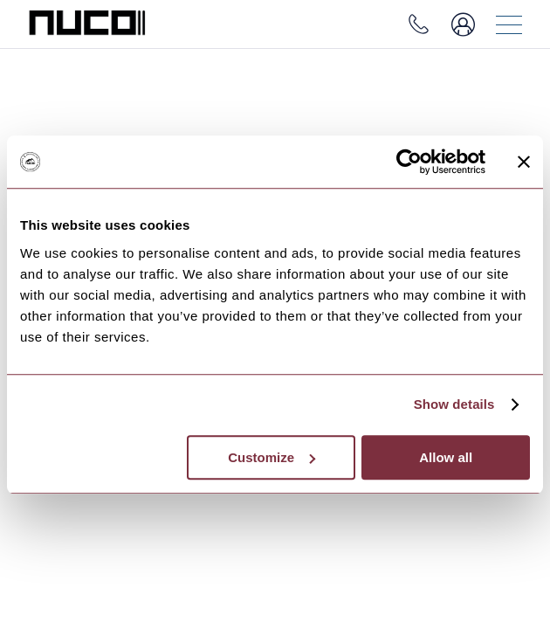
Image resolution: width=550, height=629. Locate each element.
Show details (454, 404)
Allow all (445, 457)
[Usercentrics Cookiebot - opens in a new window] (409, 162)
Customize (271, 457)
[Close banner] (524, 162)
